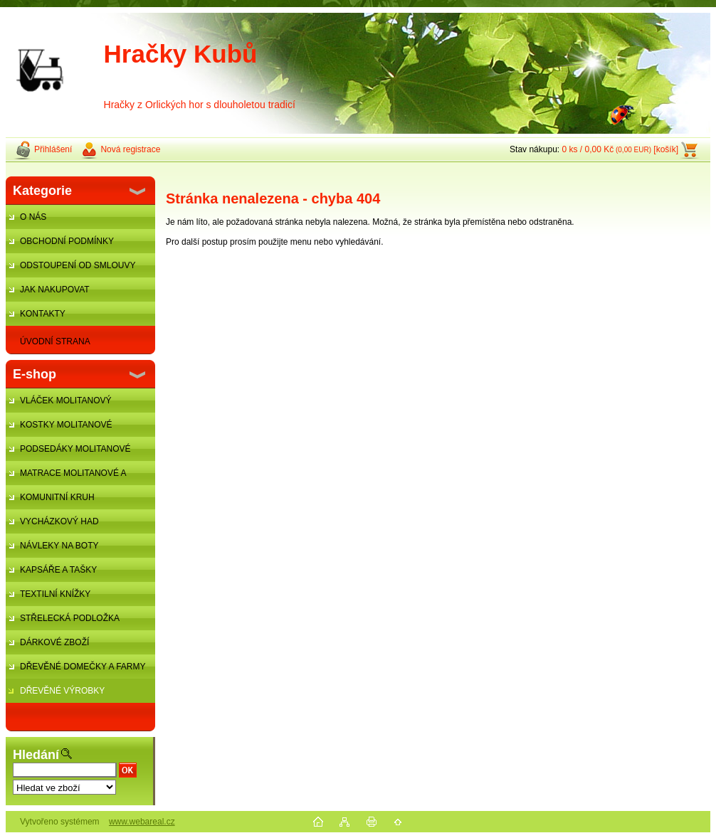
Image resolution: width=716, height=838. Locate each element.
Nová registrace (130, 149)
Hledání (36, 755)
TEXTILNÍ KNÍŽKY (55, 594)
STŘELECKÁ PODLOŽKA (70, 618)
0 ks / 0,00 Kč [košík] (620, 149)
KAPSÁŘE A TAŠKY (58, 570)
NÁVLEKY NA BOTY (59, 546)
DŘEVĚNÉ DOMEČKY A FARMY (83, 667)
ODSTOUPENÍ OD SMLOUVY (77, 265)
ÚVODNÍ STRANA (55, 341)
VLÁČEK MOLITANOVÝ (65, 400)
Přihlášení (53, 149)
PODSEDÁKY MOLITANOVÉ (75, 449)
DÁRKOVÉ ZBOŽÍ (54, 642)
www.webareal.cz (142, 822)
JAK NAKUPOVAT (55, 290)
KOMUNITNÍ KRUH (57, 497)
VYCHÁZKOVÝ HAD (59, 521)
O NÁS (33, 217)
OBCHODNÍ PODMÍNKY (67, 241)
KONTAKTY (42, 314)
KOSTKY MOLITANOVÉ (66, 425)
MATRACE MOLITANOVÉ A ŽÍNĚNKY (66, 476)
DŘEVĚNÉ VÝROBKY (62, 691)
